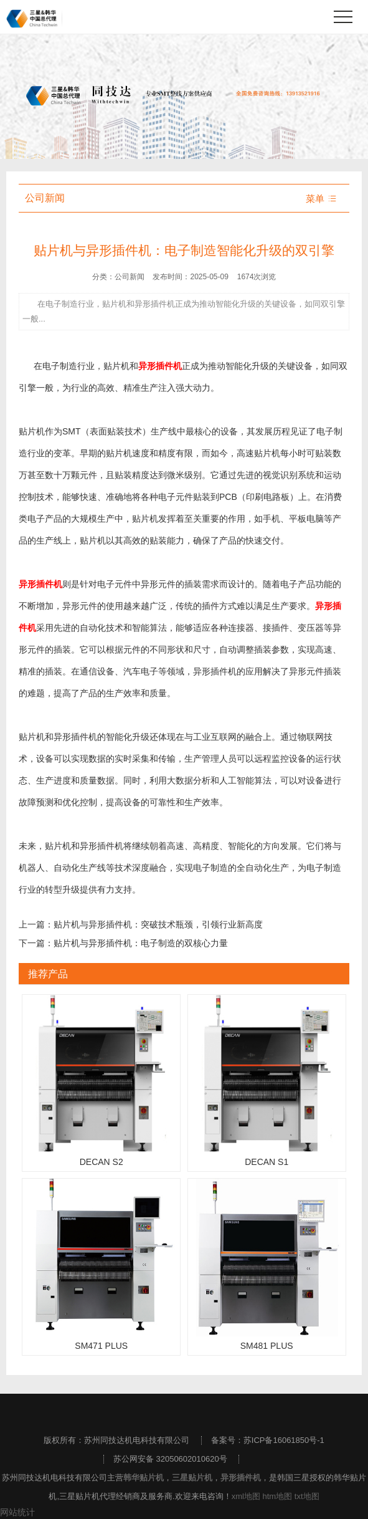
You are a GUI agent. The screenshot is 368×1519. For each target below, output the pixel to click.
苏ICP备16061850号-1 (283, 1440)
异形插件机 (240, 1477)
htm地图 (278, 1496)
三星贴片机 (192, 1477)
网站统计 (17, 1512)
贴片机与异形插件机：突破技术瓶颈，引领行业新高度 (158, 924)
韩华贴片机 (143, 1477)
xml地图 (246, 1496)
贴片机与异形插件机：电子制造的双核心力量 (141, 943)
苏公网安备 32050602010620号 (170, 1459)
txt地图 (307, 1496)
